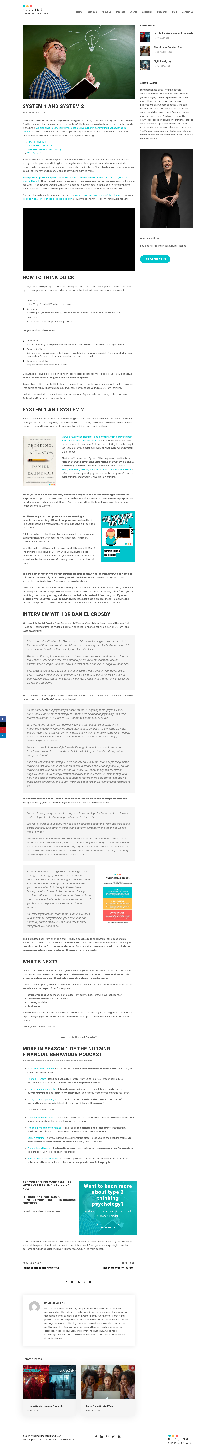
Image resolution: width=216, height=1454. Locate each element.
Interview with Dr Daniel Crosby (44, 149)
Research (162, 12)
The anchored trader (38, 1148)
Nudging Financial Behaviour (46, 1435)
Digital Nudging (162, 61)
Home (79, 12)
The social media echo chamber (44, 1127)
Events (133, 12)
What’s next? (34, 153)
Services (92, 12)
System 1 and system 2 (39, 145)
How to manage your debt (41, 1089)
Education (147, 12)
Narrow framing (35, 1138)
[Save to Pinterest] (3, 730)
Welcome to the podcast (41, 1068)
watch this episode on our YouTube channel (97, 195)
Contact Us (187, 12)
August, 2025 (163, 66)
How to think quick (37, 141)
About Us (106, 12)
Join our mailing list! (155, 258)
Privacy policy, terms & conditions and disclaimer (49, 1439)
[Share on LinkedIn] (3, 735)
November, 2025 (93, 1410)
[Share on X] (3, 724)
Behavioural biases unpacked (43, 1158)
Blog (174, 12)
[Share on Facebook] (3, 719)
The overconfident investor (42, 1117)
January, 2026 (33, 1410)
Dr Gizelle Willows (54, 1302)
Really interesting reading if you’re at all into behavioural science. (97, 469)
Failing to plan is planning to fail (44, 1099)
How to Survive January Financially (45, 1406)
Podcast (120, 12)
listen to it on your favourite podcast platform (47, 198)
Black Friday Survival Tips (99, 1406)
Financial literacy (36, 1078)
